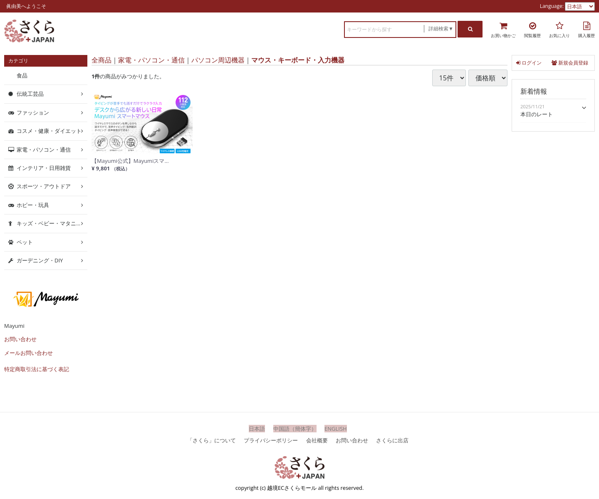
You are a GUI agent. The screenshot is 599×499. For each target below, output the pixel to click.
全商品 (101, 60)
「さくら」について (211, 440)
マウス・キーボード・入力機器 (297, 60)
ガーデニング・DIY (40, 260)
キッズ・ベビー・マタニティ (52, 223)
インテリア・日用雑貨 (44, 168)
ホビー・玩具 (33, 205)
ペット (25, 241)
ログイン (529, 62)
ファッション (33, 112)
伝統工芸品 (30, 93)
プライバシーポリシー (271, 440)
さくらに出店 (392, 440)
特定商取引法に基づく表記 (36, 369)
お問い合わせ (20, 339)
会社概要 (317, 440)
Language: (552, 6)
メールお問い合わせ (28, 353)
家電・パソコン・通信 (151, 60)
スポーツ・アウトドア (44, 186)
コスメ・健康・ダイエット (49, 131)
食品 (22, 75)
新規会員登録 (570, 62)
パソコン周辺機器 (218, 60)
